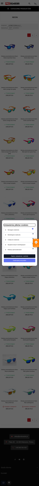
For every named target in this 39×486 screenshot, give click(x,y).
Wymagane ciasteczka (13, 230)
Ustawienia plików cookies (16, 225)
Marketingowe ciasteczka (14, 234)
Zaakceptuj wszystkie (19, 260)
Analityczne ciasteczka (13, 239)
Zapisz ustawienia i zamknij (19, 256)
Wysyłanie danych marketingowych (16, 244)
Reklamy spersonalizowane (15, 249)
